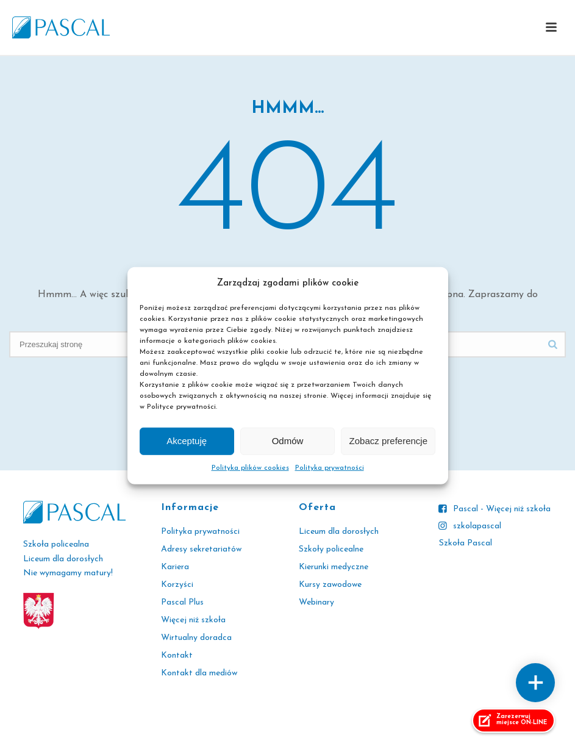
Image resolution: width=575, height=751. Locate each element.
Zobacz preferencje (388, 441)
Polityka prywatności (329, 468)
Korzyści (177, 584)
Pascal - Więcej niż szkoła (502, 509)
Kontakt (177, 655)
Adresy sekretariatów (201, 549)
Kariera (175, 567)
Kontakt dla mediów (199, 673)
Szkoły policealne (331, 549)
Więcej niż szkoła (193, 620)
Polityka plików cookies (250, 468)
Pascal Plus (182, 602)
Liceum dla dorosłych (339, 531)
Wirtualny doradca (196, 637)
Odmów (288, 441)
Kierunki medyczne (333, 567)
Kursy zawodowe (330, 584)
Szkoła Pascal (465, 543)
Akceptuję (186, 441)
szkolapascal (477, 526)
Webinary (316, 602)
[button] (551, 28)
